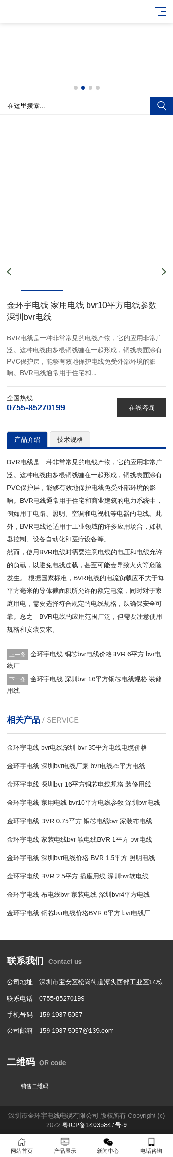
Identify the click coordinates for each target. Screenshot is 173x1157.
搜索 (161, 106)
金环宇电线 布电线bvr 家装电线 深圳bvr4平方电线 (78, 894)
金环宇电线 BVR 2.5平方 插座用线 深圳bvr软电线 (78, 876)
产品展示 (65, 1145)
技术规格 (70, 439)
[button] (76, 88)
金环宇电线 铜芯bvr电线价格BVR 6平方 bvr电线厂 (78, 913)
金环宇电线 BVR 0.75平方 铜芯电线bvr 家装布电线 (79, 821)
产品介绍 (27, 439)
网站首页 (21, 1145)
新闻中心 (108, 1145)
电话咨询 (151, 1145)
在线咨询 (142, 407)
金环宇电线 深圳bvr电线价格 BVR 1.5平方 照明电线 (81, 857)
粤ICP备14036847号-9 (94, 1125)
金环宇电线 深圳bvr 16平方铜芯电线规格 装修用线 (79, 784)
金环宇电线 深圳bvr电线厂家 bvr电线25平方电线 (76, 765)
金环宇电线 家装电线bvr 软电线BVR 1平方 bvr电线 (79, 839)
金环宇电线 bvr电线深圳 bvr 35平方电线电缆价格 (77, 747)
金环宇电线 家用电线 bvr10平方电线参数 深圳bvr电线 (83, 802)
